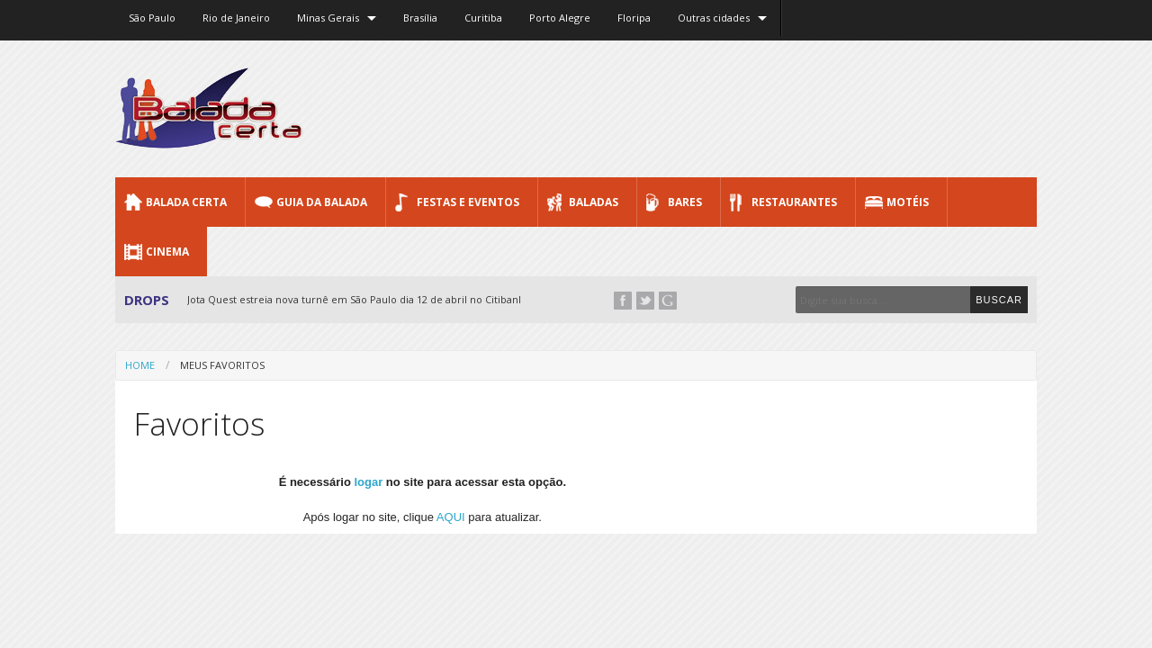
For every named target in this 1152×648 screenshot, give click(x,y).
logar (368, 482)
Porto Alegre (559, 17)
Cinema (167, 251)
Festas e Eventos (468, 202)
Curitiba (483, 17)
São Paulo (152, 17)
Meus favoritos (222, 365)
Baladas (593, 202)
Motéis (907, 202)
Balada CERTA (186, 202)
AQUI (450, 517)
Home (140, 365)
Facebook (623, 301)
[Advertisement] (709, 108)
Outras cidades (714, 17)
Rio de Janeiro (236, 17)
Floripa (634, 17)
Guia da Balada (321, 202)
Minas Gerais (328, 17)
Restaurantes (794, 202)
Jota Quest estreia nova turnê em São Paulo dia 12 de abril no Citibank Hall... (370, 299)
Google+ (668, 301)
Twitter (645, 301)
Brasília (420, 17)
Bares (685, 202)
